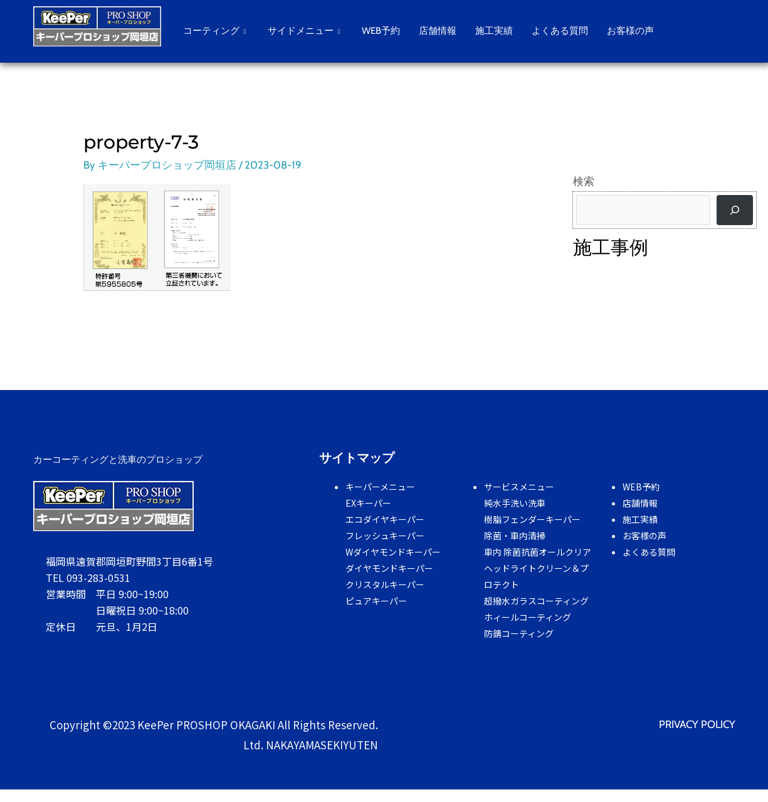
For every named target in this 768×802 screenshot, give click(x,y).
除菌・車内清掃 (514, 535)
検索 (583, 181)
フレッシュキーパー (384, 535)
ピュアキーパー (376, 600)
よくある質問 (560, 30)
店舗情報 (437, 30)
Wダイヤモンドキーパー (393, 552)
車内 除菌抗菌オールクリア (537, 552)
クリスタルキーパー (384, 584)
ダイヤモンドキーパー (389, 568)
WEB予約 (381, 30)
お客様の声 (630, 30)
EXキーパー (368, 503)
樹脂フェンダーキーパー (532, 519)
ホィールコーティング (527, 617)
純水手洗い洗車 (514, 503)
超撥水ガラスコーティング (536, 600)
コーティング (216, 30)
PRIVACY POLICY (696, 724)
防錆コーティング (519, 633)
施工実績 (494, 30)
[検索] (735, 210)
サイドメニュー (305, 30)
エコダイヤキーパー (384, 519)
